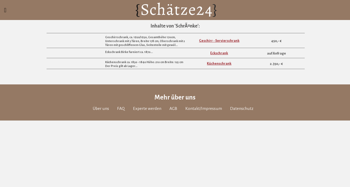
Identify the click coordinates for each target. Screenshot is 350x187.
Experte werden (145, 133)
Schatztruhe (239, 12)
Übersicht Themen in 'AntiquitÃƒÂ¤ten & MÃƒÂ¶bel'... (257, 36)
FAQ (117, 133)
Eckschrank (219, 74)
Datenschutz (248, 133)
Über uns (95, 133)
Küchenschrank (219, 85)
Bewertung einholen (186, 12)
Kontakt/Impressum (207, 133)
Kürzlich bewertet (290, 12)
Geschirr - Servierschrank (219, 62)
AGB (174, 133)
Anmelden (139, 12)
